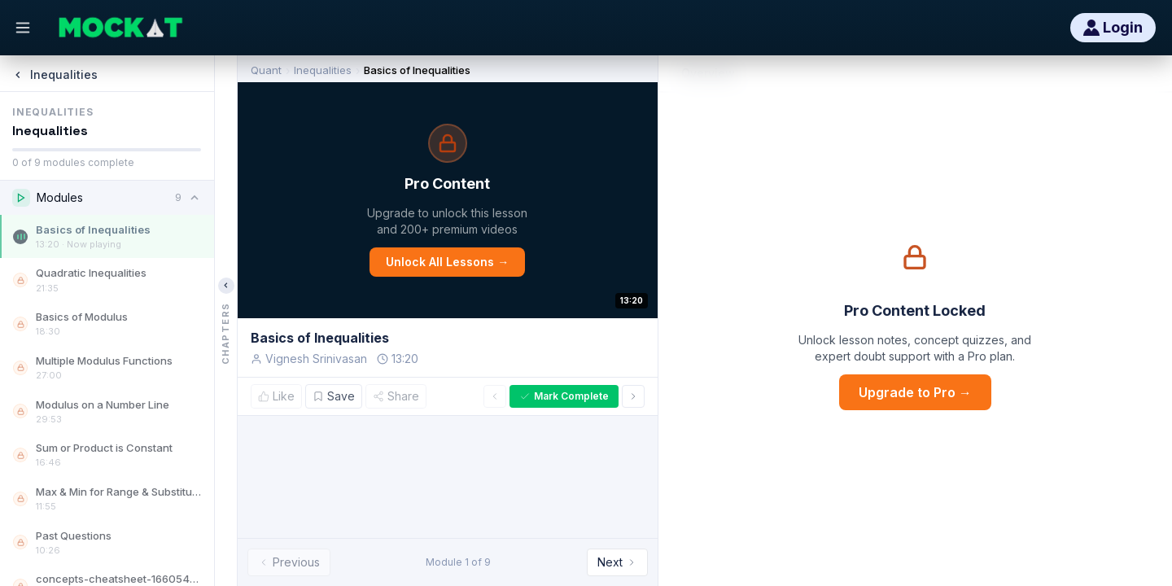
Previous (289, 562)
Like (276, 396)
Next (617, 562)
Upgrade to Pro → (915, 392)
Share (396, 396)
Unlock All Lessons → (447, 262)
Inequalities (323, 70)
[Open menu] (23, 27)
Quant (266, 70)
